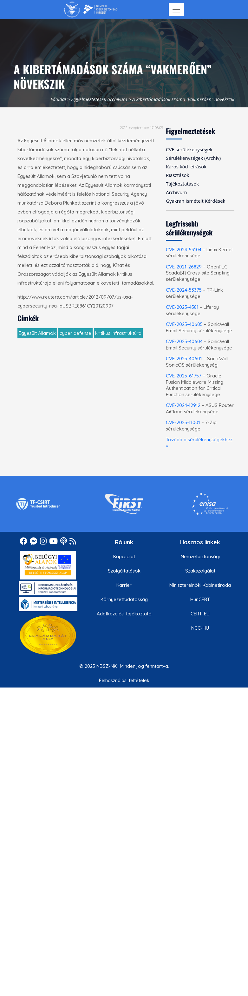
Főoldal (58, 99)
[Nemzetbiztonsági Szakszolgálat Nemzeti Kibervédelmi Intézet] (91, 9)
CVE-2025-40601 (184, 359)
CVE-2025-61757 (183, 376)
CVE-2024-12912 (183, 405)
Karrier (124, 585)
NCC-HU (200, 628)
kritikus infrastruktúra (118, 333)
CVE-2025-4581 (182, 307)
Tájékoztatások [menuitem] (182, 183)
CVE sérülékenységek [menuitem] (189, 149)
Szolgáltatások (124, 571)
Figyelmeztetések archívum (99, 99)
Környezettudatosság (124, 599)
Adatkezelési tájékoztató (124, 614)
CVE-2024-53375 (184, 290)
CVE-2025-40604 (184, 341)
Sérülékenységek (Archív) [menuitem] (193, 158)
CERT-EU (200, 614)
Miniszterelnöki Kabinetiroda (200, 585)
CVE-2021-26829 (184, 267)
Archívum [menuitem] (176, 192)
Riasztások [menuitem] (177, 175)
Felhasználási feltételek (124, 680)
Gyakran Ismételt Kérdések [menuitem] (195, 201)
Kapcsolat (124, 556)
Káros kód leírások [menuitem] (186, 166)
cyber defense (75, 333)
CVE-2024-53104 (183, 250)
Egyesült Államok (37, 333)
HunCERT (200, 599)
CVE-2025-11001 (183, 422)
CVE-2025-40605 (184, 324)
